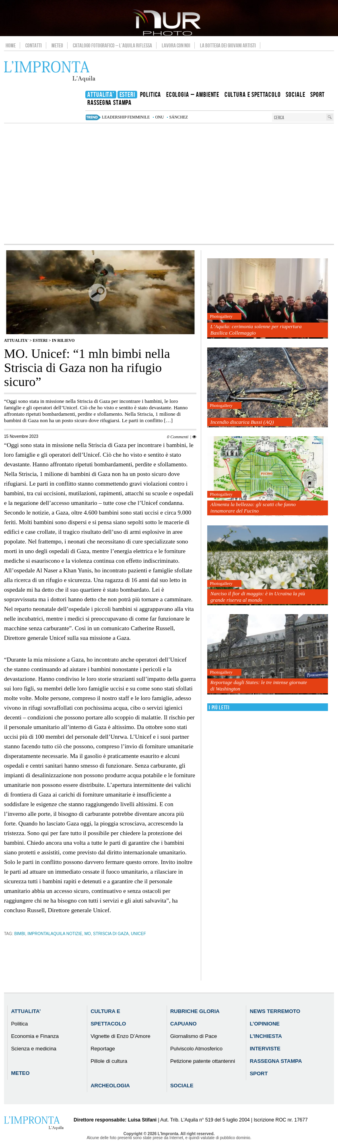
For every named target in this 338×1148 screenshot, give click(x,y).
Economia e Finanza (35, 1036)
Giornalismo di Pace (193, 1036)
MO (87, 933)
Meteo (57, 45)
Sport (259, 1073)
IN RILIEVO (63, 340)
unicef (138, 933)
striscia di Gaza (110, 933)
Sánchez (178, 117)
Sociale (182, 1086)
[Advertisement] (169, 183)
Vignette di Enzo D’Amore (120, 1036)
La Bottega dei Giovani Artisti (228, 45)
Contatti (33, 45)
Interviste (265, 1049)
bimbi (19, 933)
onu (159, 117)
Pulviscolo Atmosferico (196, 1049)
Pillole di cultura (109, 1061)
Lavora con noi (176, 45)
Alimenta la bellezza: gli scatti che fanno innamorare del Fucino (253, 507)
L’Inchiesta (266, 1036)
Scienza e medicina (33, 1049)
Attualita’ (26, 1011)
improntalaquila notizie (54, 933)
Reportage (103, 1049)
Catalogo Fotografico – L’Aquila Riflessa (112, 45)
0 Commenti (177, 436)
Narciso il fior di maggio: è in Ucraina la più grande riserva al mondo (257, 596)
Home (11, 45)
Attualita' (16, 340)
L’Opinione (265, 1024)
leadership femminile (126, 117)
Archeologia (110, 1086)
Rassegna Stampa (276, 1061)
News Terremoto (275, 1011)
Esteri (40, 340)
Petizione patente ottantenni (202, 1061)
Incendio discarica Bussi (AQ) (242, 422)
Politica (19, 1024)
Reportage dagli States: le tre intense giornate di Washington (258, 685)
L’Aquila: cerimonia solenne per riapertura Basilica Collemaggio (256, 329)
